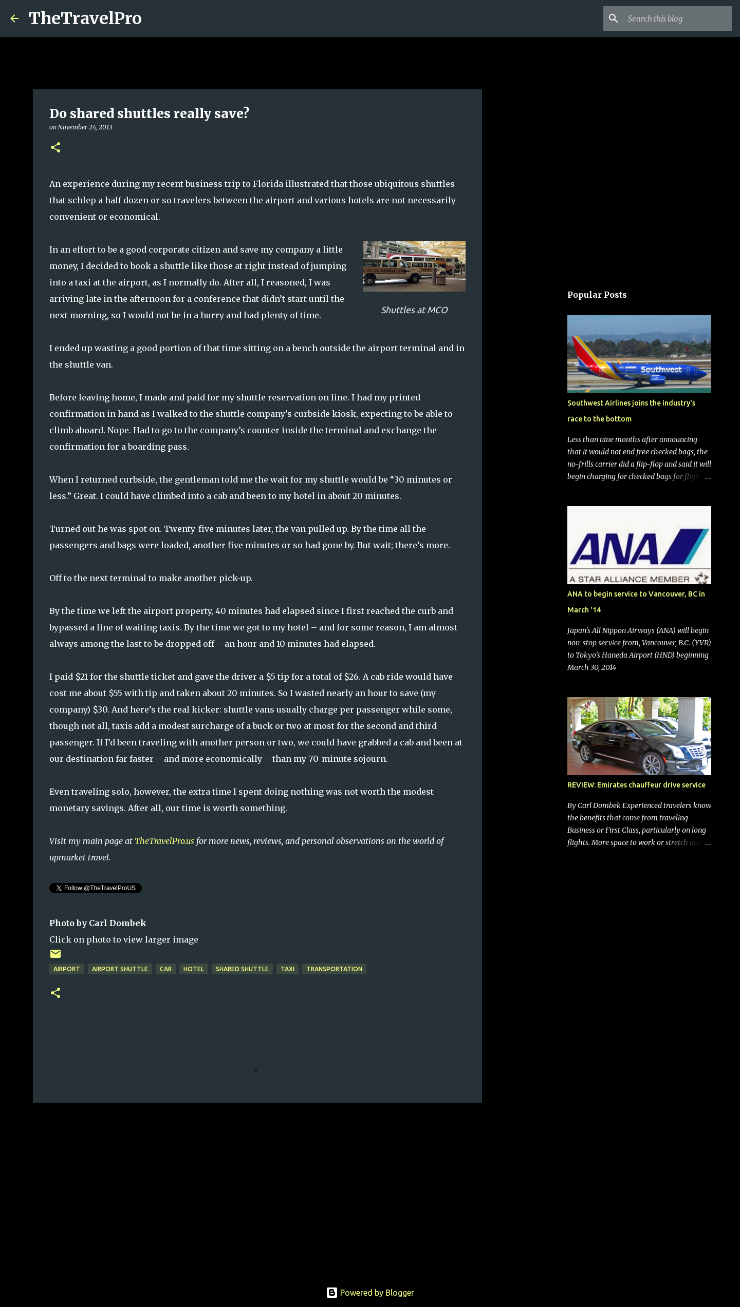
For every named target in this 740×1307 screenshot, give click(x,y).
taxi (287, 969)
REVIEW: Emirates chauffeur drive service (636, 785)
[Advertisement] (257, 1190)
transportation (334, 969)
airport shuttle (120, 969)
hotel (193, 969)
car (166, 969)
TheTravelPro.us (164, 841)
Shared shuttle (242, 969)
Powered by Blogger (370, 1292)
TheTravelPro (85, 18)
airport (66, 969)
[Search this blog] (678, 18)
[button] (55, 148)
